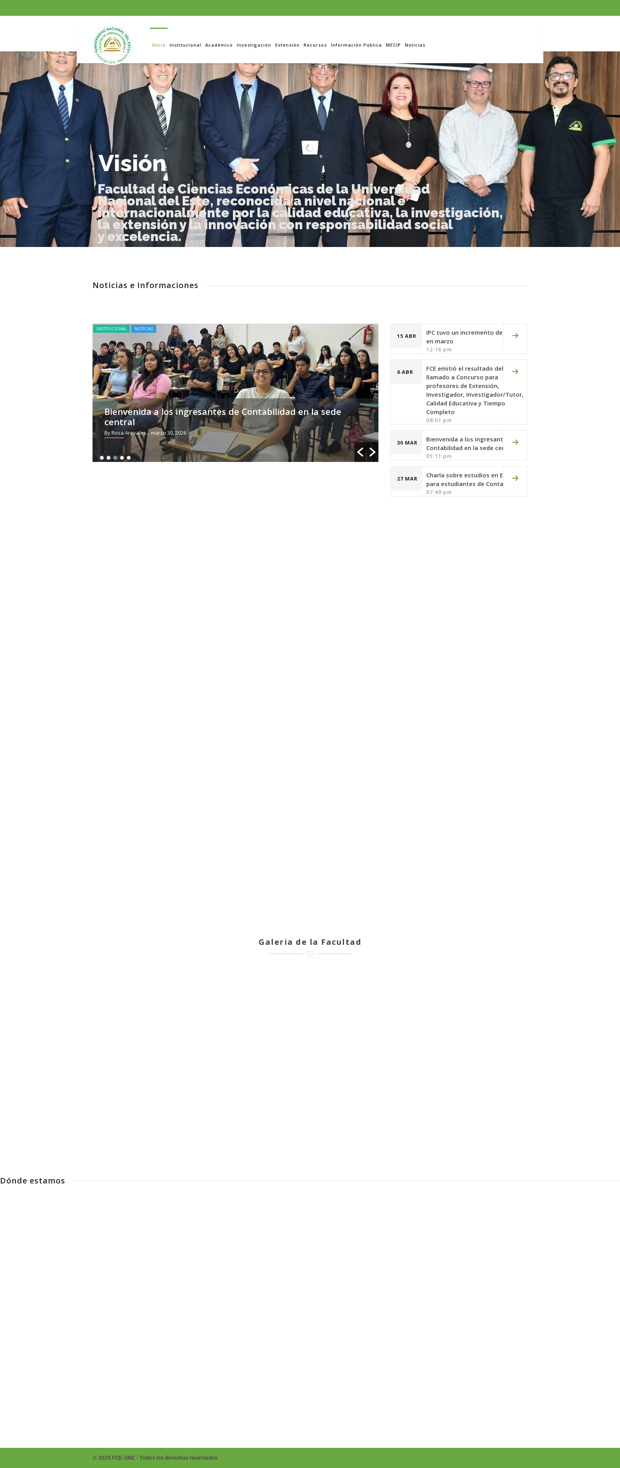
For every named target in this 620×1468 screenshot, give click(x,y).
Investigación (254, 45)
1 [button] (101, 457)
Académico (219, 45)
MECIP (393, 45)
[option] (243, 393)
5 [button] (128, 457)
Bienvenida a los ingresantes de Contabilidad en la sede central (230, 416)
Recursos (315, 45)
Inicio (159, 45)
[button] (360, 452)
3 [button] (115, 457)
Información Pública (356, 45)
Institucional (185, 45)
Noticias (415, 45)
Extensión (287, 45)
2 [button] (108, 457)
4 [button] (122, 457)
